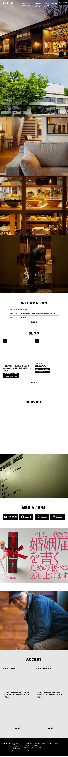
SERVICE (54, 3)
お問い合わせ (63, 2)
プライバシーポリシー (37, 748)
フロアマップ (26, 6)
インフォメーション (36, 3)
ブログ (47, 3)
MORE (34, 323)
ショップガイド (36, 6)
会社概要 (46, 6)
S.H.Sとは (25, 3)
